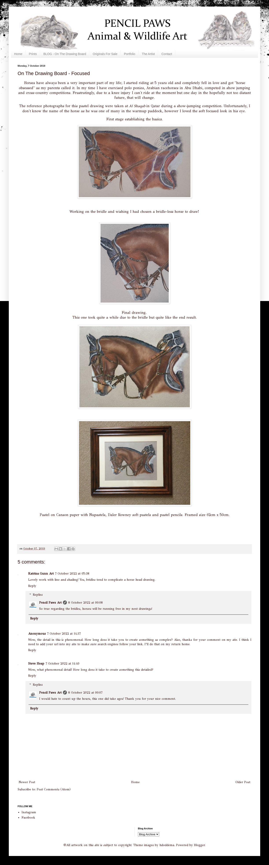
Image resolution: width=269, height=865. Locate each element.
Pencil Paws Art (50, 602)
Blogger (199, 845)
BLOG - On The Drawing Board (64, 54)
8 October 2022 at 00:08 (85, 602)
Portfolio (129, 54)
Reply (32, 586)
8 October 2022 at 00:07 (85, 692)
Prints (33, 54)
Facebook (28, 817)
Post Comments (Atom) (54, 789)
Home (18, 54)
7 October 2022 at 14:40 (62, 663)
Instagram (29, 812)
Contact (166, 54)
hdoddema (166, 845)
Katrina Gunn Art (41, 573)
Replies (38, 595)
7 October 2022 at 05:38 (72, 573)
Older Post (242, 782)
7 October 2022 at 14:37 (64, 633)
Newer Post (27, 782)
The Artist (148, 54)
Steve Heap (36, 663)
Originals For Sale (105, 54)
